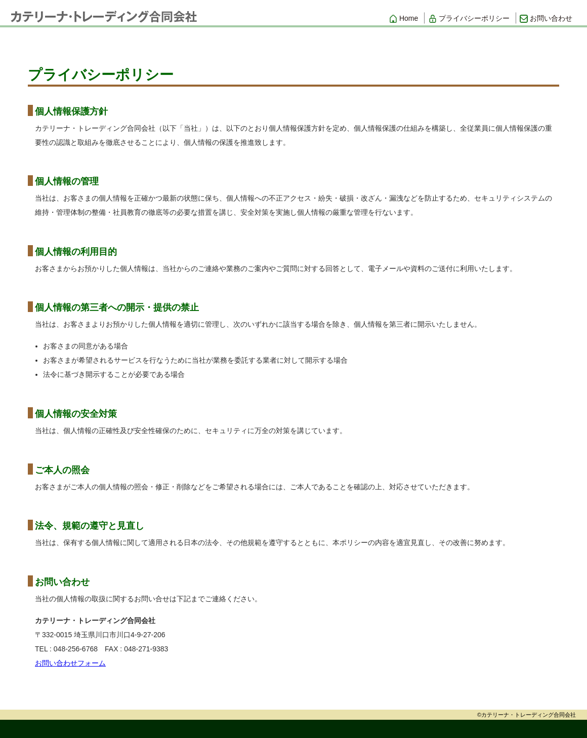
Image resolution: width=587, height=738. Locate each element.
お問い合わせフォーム (70, 663)
